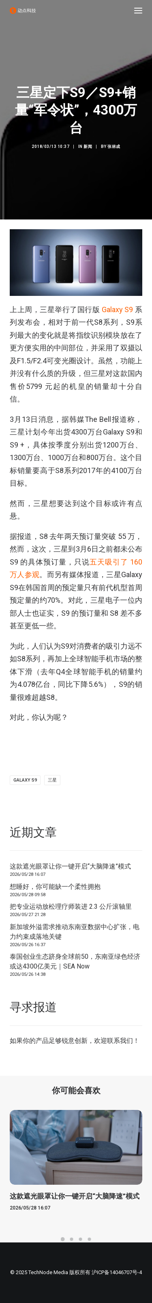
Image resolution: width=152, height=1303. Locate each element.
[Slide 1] (62, 1239)
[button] (138, 10)
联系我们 (120, 1041)
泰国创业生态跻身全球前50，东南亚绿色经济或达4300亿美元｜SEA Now (75, 961)
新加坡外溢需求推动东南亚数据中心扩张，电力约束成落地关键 (74, 931)
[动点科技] (23, 10)
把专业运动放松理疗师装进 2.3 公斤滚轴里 (71, 906)
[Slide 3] (80, 1239)
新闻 (87, 146)
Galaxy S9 (116, 309)
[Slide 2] (71, 1239)
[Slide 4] (89, 1239)
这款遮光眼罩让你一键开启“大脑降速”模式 (70, 866)
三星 (52, 780)
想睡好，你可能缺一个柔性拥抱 (55, 886)
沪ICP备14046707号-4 (117, 1272)
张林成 (113, 146)
